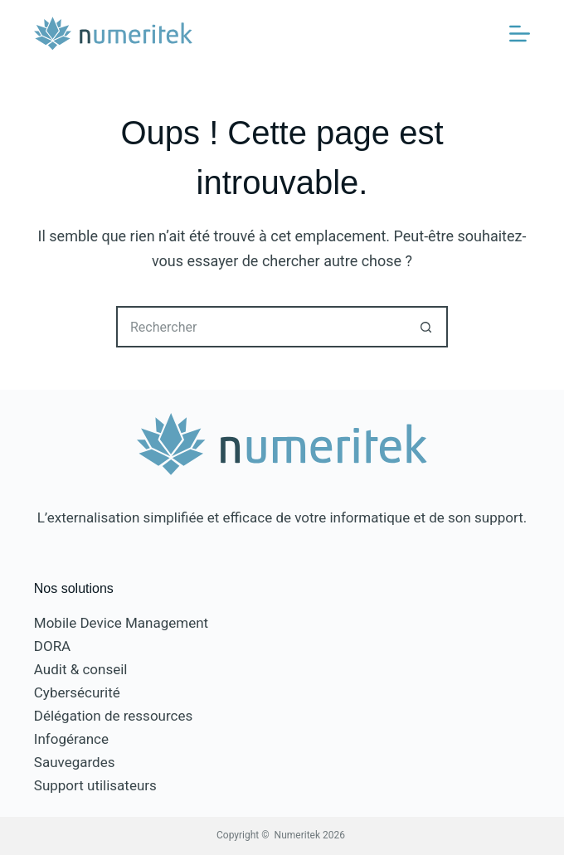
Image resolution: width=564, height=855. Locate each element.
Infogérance (71, 739)
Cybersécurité (77, 692)
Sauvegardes (74, 762)
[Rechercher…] (261, 326)
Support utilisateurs (95, 785)
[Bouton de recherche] (427, 326)
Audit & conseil (81, 669)
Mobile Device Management (121, 623)
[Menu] (519, 33)
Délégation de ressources (113, 715)
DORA (52, 646)
